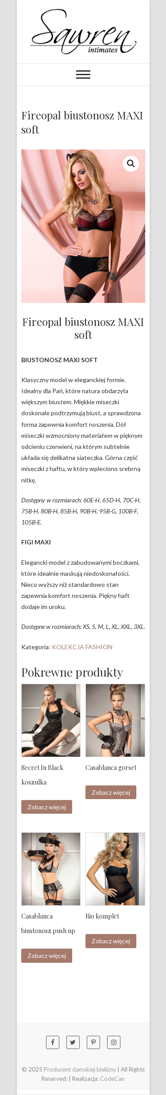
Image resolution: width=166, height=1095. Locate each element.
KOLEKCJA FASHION (82, 647)
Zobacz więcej (46, 807)
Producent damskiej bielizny (80, 1069)
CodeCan (112, 1079)
